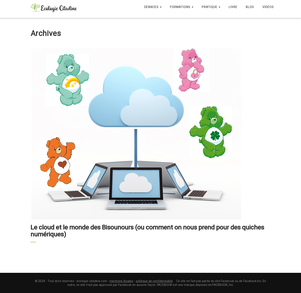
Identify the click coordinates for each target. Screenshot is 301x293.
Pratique (211, 7)
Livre (233, 7)
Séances (153, 7)
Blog (250, 7)
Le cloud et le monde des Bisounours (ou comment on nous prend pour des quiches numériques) (147, 231)
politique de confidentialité (154, 281)
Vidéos (268, 7)
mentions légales (121, 281)
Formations (181, 7)
